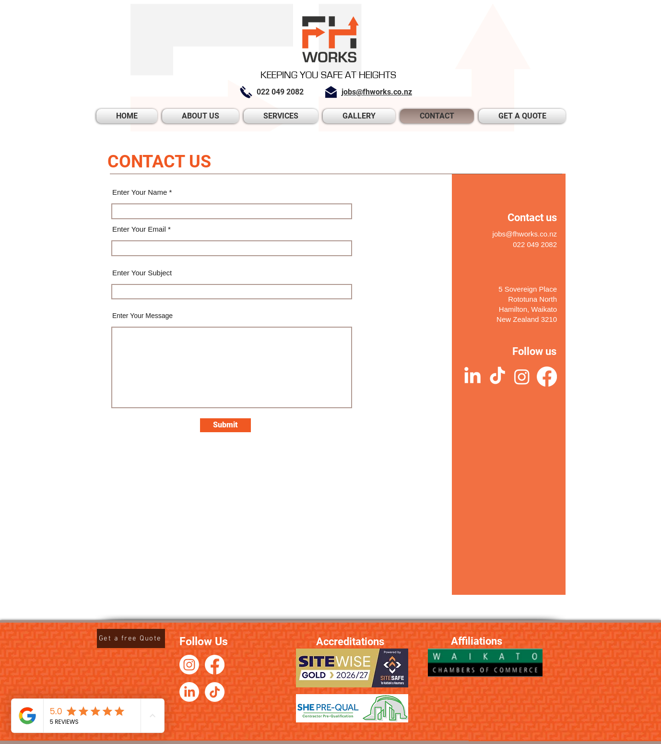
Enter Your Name (139, 192)
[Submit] (225, 425)
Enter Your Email (139, 229)
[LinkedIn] (472, 376)
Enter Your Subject (142, 272)
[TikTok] (497, 376)
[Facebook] (547, 376)
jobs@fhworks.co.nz (525, 234)
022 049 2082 (535, 244)
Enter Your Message (142, 315)
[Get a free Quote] (131, 638)
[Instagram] (522, 376)
